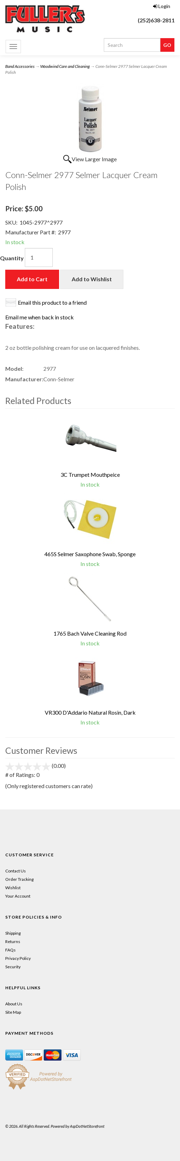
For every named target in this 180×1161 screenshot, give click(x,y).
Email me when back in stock (39, 317)
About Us (13, 1003)
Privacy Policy (18, 958)
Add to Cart (32, 279)
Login (161, 6)
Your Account (17, 896)
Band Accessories (20, 66)
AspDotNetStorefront (87, 1126)
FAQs (10, 950)
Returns (12, 941)
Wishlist (13, 887)
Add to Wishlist (92, 279)
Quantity (12, 258)
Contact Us (15, 870)
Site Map (13, 1012)
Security (13, 966)
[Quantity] (39, 257)
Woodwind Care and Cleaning (65, 66)
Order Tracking (19, 879)
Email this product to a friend (52, 302)
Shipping (13, 933)
